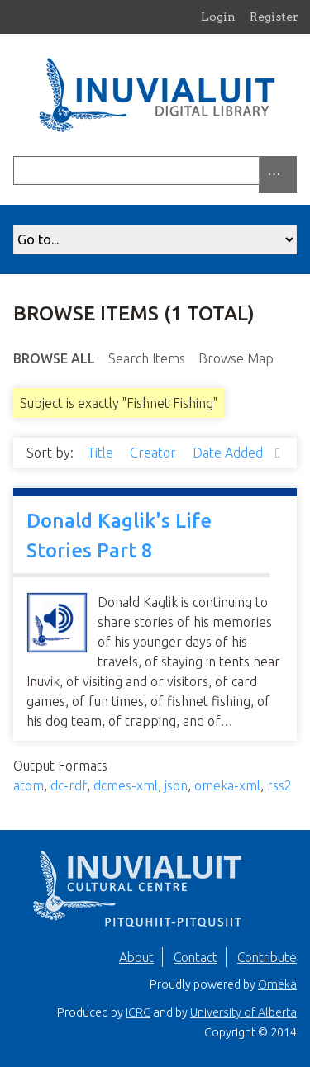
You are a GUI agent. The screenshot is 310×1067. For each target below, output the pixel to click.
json (176, 785)
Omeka (277, 984)
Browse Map (236, 358)
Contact (195, 957)
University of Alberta (243, 1012)
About (136, 957)
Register (274, 16)
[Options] (278, 174)
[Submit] (293, 170)
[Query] (155, 170)
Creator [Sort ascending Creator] (154, 452)
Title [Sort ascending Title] (102, 452)
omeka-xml (227, 785)
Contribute (267, 957)
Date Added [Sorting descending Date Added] (229, 452)
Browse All (54, 358)
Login (218, 16)
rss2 (279, 785)
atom (28, 785)
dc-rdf (68, 785)
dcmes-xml (125, 785)
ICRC (138, 1012)
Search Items (146, 358)
